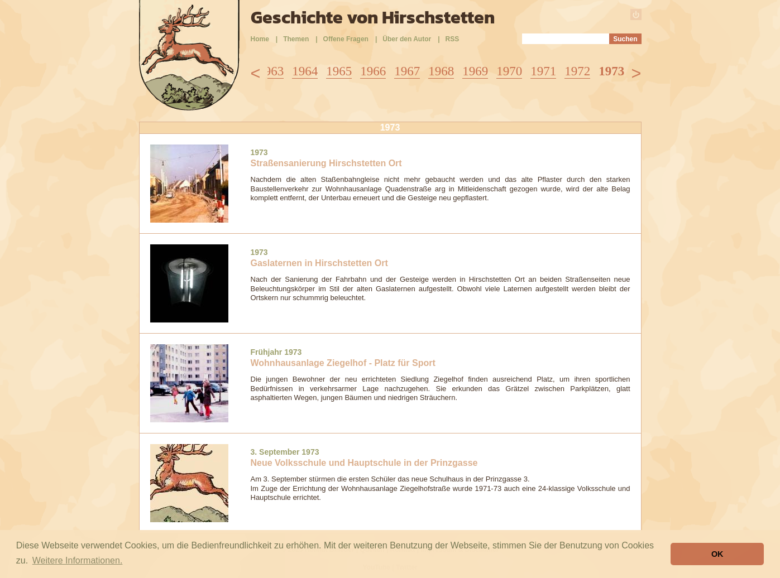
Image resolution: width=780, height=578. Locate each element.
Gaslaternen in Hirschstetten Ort (319, 263)
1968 (441, 71)
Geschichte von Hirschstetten (373, 17)
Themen (296, 39)
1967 (407, 71)
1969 (475, 71)
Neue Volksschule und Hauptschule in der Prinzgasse (364, 463)
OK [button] (717, 554)
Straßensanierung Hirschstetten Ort (326, 163)
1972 (577, 71)
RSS (453, 39)
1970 (509, 71)
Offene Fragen (346, 39)
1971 (543, 71)
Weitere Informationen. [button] (77, 560)
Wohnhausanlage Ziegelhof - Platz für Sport (343, 363)
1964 (305, 71)
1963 (271, 71)
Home (260, 39)
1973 (611, 71)
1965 (339, 71)
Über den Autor (406, 39)
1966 (373, 71)
